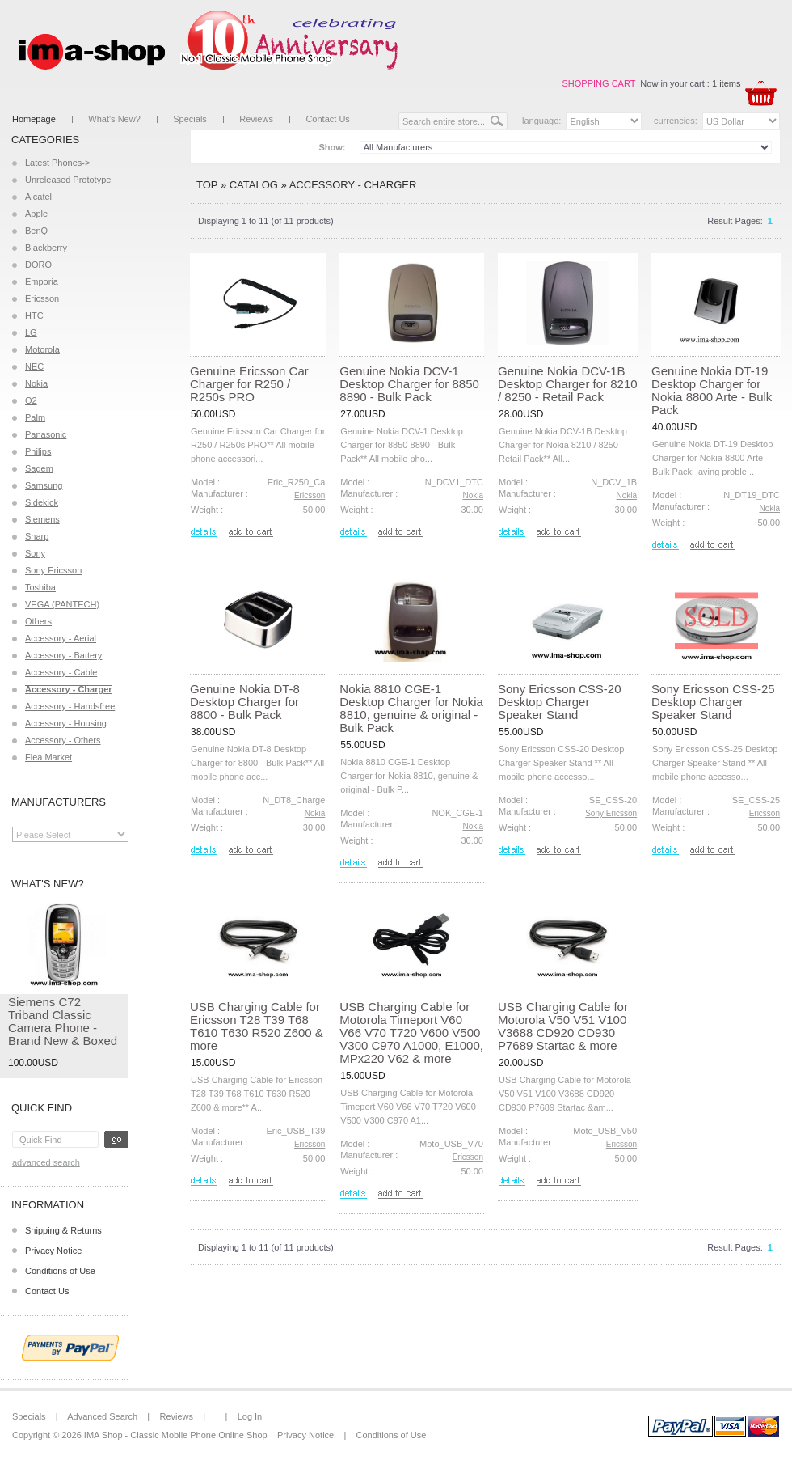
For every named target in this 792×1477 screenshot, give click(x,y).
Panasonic (45, 434)
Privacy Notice (53, 1250)
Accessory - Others (63, 740)
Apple (36, 213)
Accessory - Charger (353, 185)
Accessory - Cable (61, 672)
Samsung (43, 485)
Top (206, 185)
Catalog (254, 185)
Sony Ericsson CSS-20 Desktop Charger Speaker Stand (559, 702)
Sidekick (41, 502)
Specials (190, 119)
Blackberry (46, 247)
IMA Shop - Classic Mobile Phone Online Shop (176, 1435)
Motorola (42, 349)
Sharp (36, 536)
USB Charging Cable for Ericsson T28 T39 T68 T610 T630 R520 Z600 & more (256, 1026)
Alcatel (38, 196)
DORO (38, 264)
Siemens (42, 519)
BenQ (36, 230)
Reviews (256, 119)
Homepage (34, 119)
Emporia (41, 281)
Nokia (36, 383)
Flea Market (48, 757)
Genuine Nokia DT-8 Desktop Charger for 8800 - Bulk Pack (245, 702)
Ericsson (42, 298)
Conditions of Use (60, 1271)
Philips (38, 451)
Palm (35, 417)
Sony (35, 553)
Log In (250, 1416)
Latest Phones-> (57, 162)
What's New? (114, 119)
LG (31, 332)
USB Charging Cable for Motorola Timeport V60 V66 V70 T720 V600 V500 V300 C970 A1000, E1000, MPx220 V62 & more (411, 1032)
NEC (34, 366)
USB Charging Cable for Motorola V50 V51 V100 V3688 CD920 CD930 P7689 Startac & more (563, 1026)
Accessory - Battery (63, 655)
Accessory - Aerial (60, 638)
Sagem (39, 468)
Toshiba (40, 587)
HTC (34, 315)
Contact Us (327, 119)
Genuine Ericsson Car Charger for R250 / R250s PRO (249, 384)
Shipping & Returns (63, 1230)
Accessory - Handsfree (70, 706)
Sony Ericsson (53, 570)
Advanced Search (46, 1162)
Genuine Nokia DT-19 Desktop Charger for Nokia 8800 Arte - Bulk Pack (711, 390)
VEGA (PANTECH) (62, 604)
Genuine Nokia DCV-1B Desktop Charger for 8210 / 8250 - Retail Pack (568, 384)
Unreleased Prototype (68, 179)
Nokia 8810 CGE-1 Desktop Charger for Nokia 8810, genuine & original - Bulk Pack (411, 708)
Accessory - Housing (66, 723)
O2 (31, 400)
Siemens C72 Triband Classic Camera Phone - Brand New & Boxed (62, 1021)
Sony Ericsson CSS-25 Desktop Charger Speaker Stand (713, 702)
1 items (726, 83)
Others (38, 621)
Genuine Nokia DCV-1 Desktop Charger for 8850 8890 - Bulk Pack (409, 384)
